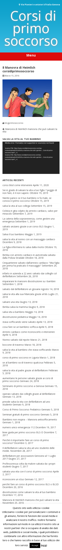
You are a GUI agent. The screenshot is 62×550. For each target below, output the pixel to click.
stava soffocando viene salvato (19, 321)
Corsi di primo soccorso (31, 27)
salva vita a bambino (13, 311)
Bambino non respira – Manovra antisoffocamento (29, 419)
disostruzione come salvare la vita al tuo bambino (29, 492)
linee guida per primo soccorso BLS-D (22, 432)
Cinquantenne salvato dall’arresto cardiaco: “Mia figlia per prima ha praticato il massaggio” (30, 264)
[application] (31, 158)
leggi (44, 545)
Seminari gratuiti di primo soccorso (21, 414)
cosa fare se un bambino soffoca (20, 326)
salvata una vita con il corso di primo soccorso (27, 471)
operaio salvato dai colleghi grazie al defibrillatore (28, 393)
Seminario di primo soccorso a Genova (23, 386)
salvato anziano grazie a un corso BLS (22, 226)
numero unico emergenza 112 (18, 427)
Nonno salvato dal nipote (16, 339)
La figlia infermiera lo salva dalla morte (23, 247)
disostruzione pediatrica (15, 316)
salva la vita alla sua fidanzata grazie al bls (24, 294)
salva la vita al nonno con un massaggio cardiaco (28, 239)
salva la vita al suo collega (16, 205)
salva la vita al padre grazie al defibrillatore (25, 370)
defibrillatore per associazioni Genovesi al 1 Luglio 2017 (29, 457)
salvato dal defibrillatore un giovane (21, 289)
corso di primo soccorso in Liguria (20, 357)
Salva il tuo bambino (13, 234)
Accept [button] (35, 545)
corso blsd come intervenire (17, 185)
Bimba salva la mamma (15, 306)
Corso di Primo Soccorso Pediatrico (21, 409)
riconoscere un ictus (13, 479)
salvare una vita (10, 301)
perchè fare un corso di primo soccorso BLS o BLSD (30, 484)
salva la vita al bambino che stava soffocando (26, 349)
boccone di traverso (13, 344)
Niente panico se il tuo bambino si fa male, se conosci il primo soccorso (26, 199)
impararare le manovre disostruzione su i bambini (28, 281)
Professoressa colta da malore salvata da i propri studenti (28, 465)
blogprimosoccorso (13, 123)
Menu (31, 55)
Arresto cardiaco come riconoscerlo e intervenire (28, 331)
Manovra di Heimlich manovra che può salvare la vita (29, 130)
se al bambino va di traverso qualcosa (22, 362)
